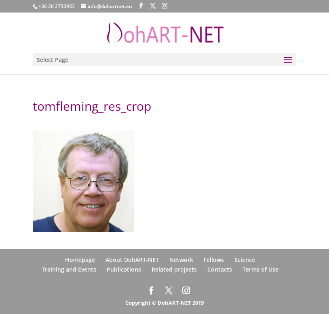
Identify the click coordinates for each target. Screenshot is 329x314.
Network (181, 259)
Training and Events (69, 269)
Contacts (219, 269)
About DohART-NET (132, 259)
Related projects (174, 269)
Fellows (214, 259)
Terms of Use (260, 269)
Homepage (80, 259)
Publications (124, 269)
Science (244, 259)
